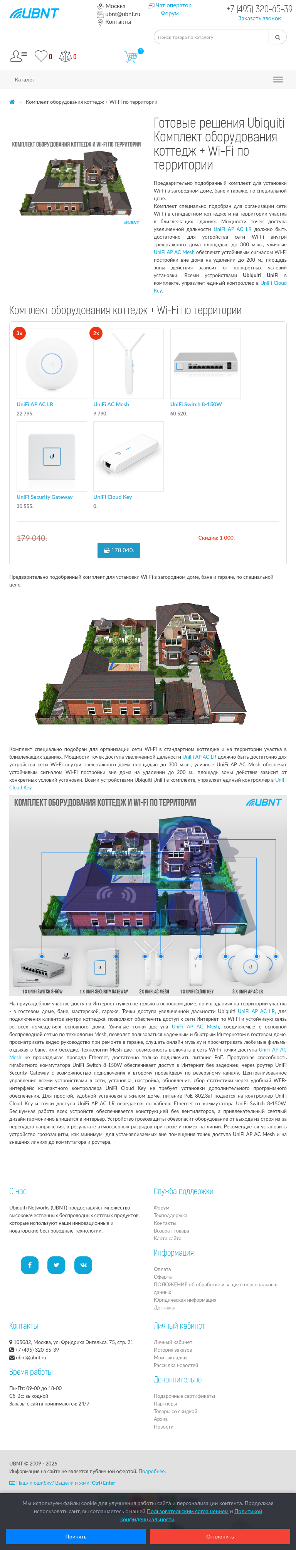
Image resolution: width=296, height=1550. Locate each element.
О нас (18, 1192)
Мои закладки (170, 1357)
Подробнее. (152, 1471)
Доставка (164, 1307)
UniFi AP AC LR (232, 229)
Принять (76, 1536)
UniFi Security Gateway (45, 496)
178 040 (119, 550)
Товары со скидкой (175, 1411)
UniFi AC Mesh (111, 404)
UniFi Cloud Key (112, 496)
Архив (161, 1419)
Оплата (162, 1269)
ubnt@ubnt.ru (118, 13)
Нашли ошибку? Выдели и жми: (62, 1483)
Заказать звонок (259, 18)
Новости (163, 1427)
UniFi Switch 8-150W (196, 404)
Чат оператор (174, 5)
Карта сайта (168, 1238)
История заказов (173, 1350)
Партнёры (165, 1403)
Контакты (114, 21)
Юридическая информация (185, 1300)
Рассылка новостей (176, 1365)
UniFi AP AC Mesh (174, 252)
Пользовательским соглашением (188, 1511)
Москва (111, 5)
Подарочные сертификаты (184, 1396)
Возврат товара (171, 1231)
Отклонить (220, 1536)
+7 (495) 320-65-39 (260, 10)
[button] (135, 123)
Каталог (25, 79)
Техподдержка (170, 1215)
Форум (170, 13)
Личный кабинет (173, 1342)
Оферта (163, 1277)
